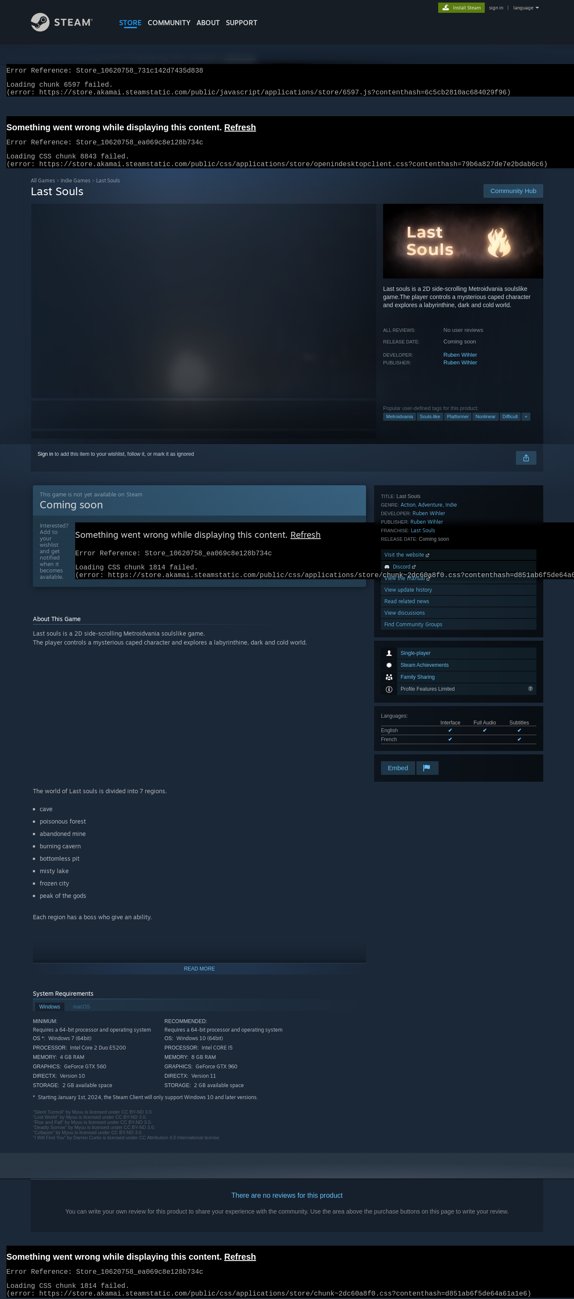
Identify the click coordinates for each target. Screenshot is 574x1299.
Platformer (458, 426)
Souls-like (430, 426)
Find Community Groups (413, 748)
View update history (408, 713)
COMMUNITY (169, 22)
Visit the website (407, 678)
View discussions (404, 736)
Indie (451, 628)
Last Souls (423, 654)
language (523, 8)
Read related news (406, 725)
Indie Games (76, 191)
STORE (130, 22)
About (208, 22)
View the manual (408, 702)
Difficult (510, 426)
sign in (496, 8)
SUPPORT (242, 22)
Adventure (430, 628)
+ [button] (525, 426)
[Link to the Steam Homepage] (68, 29)
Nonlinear (485, 426)
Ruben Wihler (460, 365)
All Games (43, 191)
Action (408, 628)
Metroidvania (399, 426)
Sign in (45, 464)
